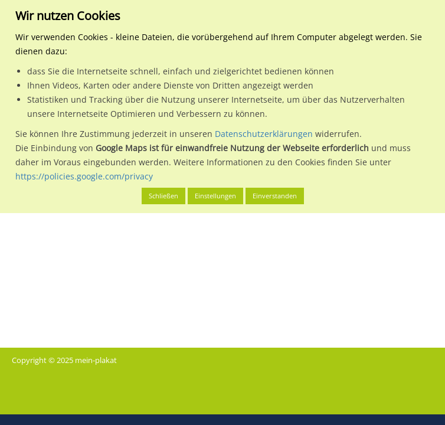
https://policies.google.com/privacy (84, 176)
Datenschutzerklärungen (264, 133)
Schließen (163, 195)
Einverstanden (275, 195)
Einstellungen (215, 195)
